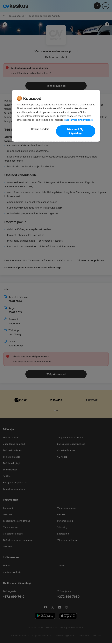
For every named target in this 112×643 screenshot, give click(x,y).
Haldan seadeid (40, 129)
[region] (56, 116)
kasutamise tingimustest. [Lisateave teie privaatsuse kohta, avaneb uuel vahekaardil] (78, 120)
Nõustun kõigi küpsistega (75, 131)
